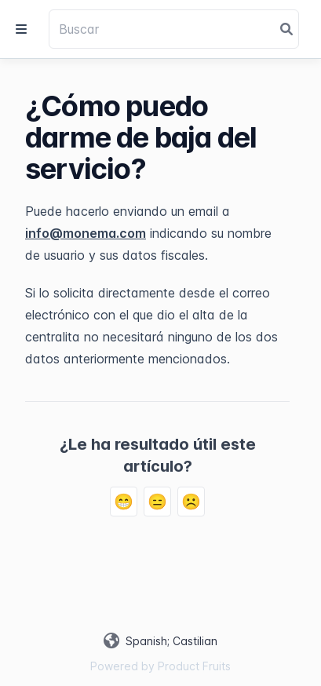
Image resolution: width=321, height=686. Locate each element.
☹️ (191, 501)
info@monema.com (85, 233)
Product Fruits (194, 666)
